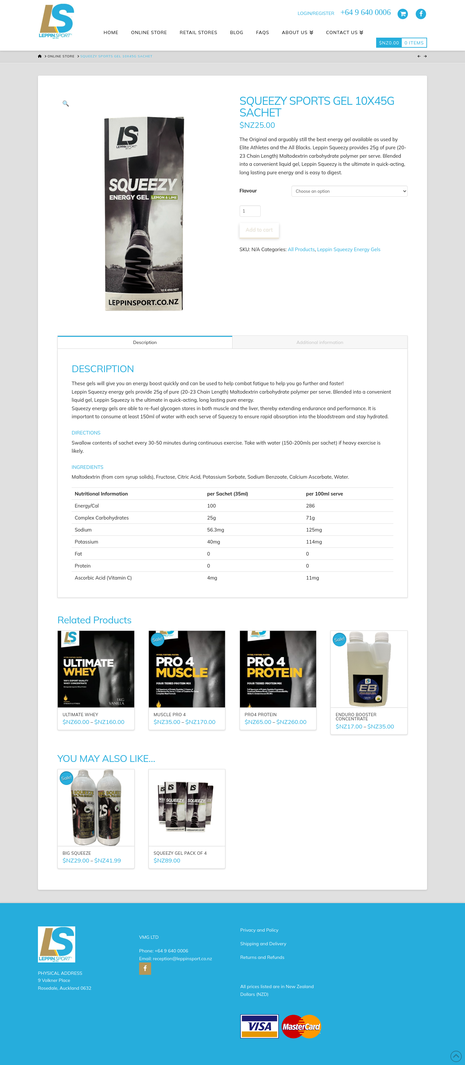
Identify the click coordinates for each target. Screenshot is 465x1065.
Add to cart (259, 229)
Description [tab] (145, 342)
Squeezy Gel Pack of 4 (180, 853)
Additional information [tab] (319, 342)
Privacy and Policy (259, 930)
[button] (65, 103)
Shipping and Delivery (263, 944)
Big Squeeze (77, 853)
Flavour (248, 191)
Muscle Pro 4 (170, 714)
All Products (301, 249)
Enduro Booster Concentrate (356, 717)
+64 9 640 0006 (171, 951)
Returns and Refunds (262, 957)
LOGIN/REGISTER (316, 13)
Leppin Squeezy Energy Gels (348, 249)
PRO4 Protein (261, 714)
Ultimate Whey (80, 714)
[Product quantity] (250, 210)
